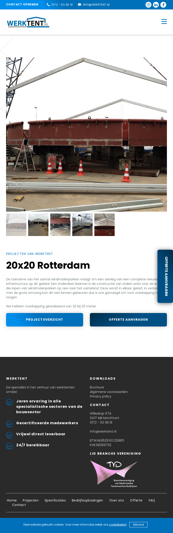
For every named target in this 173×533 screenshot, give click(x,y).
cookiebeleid (117, 524)
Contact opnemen (22, 4)
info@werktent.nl (96, 5)
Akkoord (138, 524)
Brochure (97, 387)
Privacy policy (100, 396)
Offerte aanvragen (166, 276)
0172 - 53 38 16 (62, 5)
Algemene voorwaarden (109, 392)
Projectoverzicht (45, 319)
